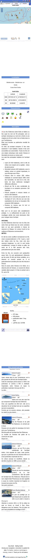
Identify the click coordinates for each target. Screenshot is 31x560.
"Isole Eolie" (15, 329)
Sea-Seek (15, 0)
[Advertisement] (15, 58)
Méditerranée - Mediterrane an (15, 82)
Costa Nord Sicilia (15, 87)
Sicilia (15, 85)
